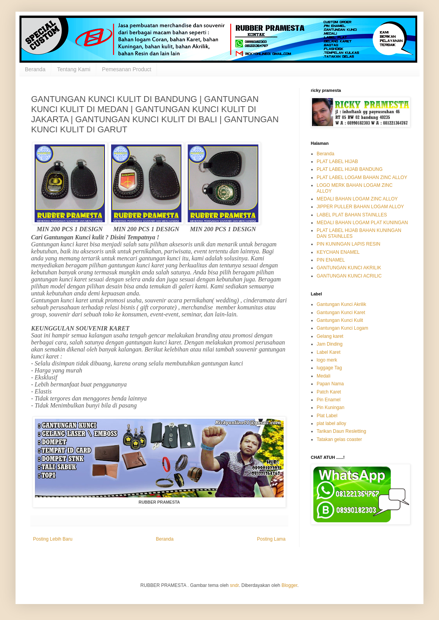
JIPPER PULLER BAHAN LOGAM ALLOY (360, 206)
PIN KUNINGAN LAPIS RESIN (348, 244)
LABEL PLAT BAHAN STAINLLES (352, 215)
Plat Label (327, 415)
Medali (323, 376)
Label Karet (328, 352)
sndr (234, 585)
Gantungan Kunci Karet (341, 312)
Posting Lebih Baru (52, 539)
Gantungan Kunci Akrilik (341, 304)
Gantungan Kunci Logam (342, 328)
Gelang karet (330, 336)
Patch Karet (329, 392)
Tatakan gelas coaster (339, 439)
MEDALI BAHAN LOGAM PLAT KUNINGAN (362, 222)
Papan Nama (330, 383)
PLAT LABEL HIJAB (337, 161)
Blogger (290, 585)
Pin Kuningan (330, 407)
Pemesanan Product (127, 69)
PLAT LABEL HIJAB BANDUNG (350, 169)
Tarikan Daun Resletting (341, 431)
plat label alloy (331, 423)
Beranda (35, 69)
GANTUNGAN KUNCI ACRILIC (349, 276)
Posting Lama (271, 539)
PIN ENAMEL (331, 260)
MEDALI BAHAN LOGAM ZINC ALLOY (357, 199)
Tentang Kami (74, 69)
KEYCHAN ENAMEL (338, 252)
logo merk (327, 360)
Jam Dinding (330, 344)
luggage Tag (329, 368)
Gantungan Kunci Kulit (340, 320)
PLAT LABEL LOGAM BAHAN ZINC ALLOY (362, 177)
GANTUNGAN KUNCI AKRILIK (349, 267)
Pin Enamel (328, 399)
